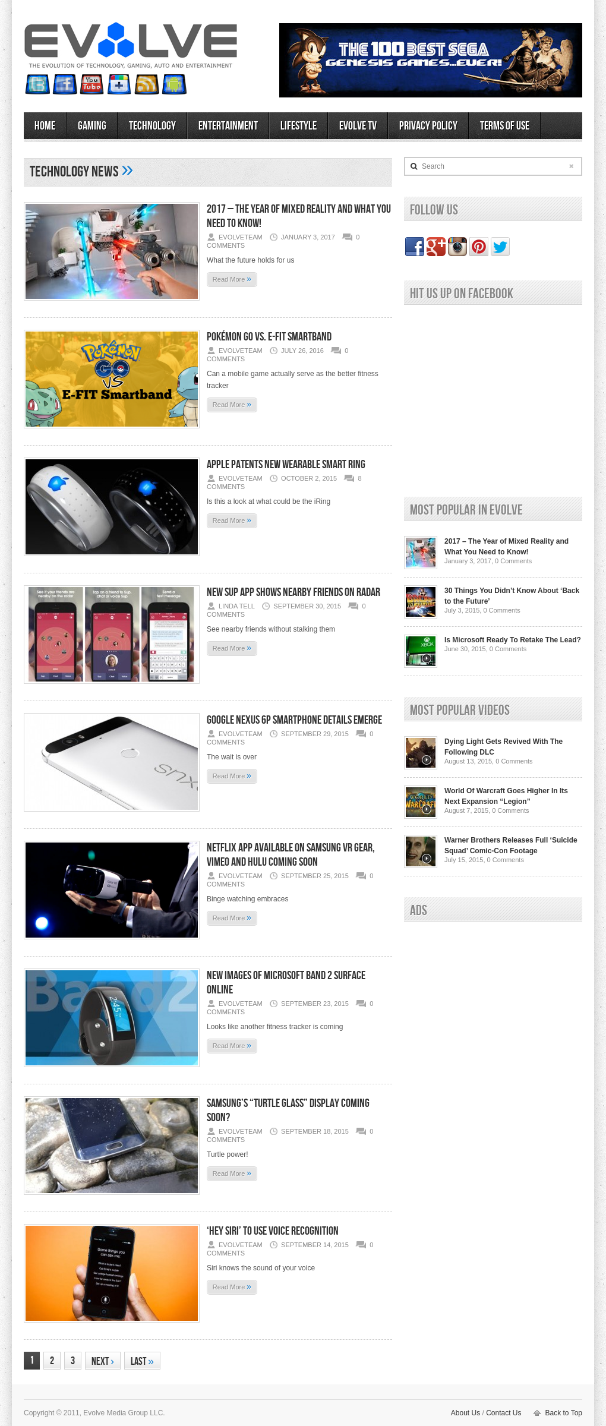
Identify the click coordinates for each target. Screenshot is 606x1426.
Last (142, 1361)
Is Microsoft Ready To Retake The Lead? (512, 640)
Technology (152, 126)
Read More (232, 278)
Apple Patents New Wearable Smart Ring (286, 465)
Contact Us (503, 1413)
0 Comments (513, 560)
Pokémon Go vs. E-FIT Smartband (269, 337)
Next (102, 1361)
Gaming (92, 126)
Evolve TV (358, 126)
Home (44, 126)
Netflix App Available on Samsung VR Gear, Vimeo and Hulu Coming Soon (291, 855)
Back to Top (563, 1413)
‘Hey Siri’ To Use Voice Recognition (273, 1231)
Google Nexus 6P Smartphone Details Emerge (294, 720)
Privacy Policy (428, 126)
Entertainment (228, 126)
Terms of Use (504, 126)
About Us (465, 1413)
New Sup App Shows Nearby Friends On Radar (293, 592)
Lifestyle (298, 126)
